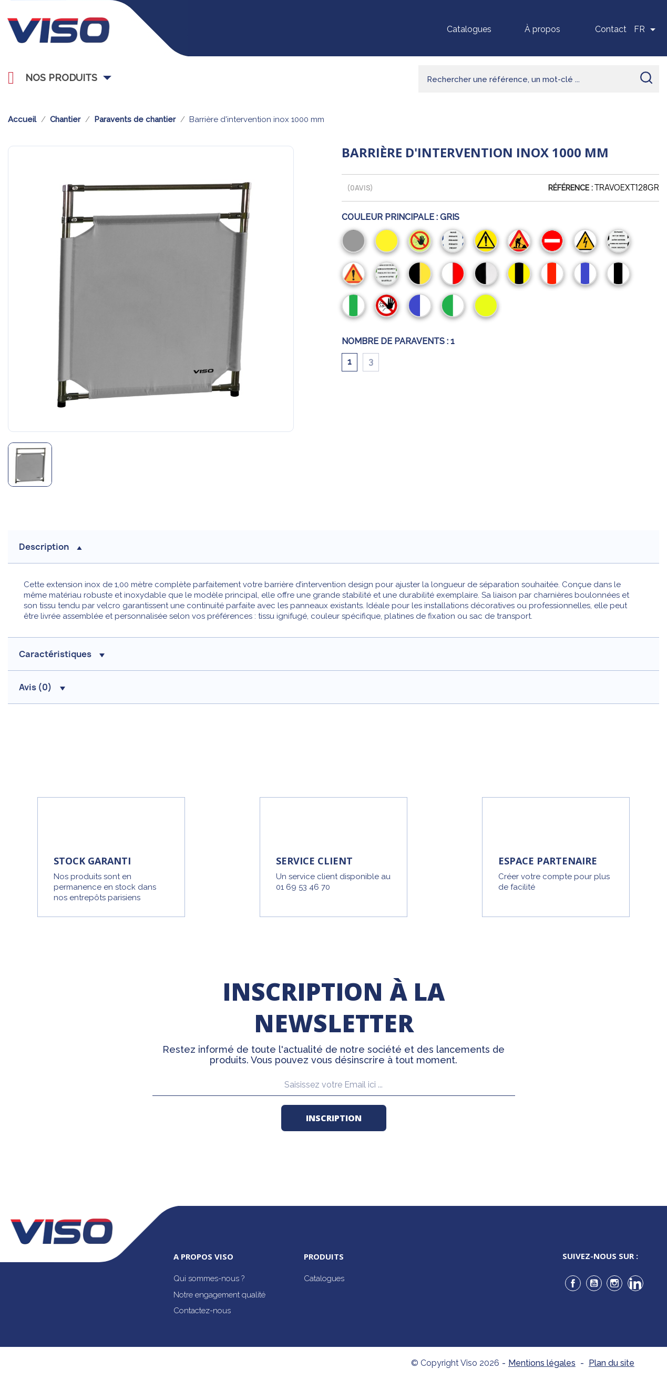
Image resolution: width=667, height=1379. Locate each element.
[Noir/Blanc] (488, 274)
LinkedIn (635, 1283)
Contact (611, 29)
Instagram (614, 1283)
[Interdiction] (422, 242)
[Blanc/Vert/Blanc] (356, 307)
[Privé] (455, 242)
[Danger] (488, 242)
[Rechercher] (538, 79)
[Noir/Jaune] (422, 274)
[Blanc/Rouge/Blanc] (554, 274)
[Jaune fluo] (488, 307)
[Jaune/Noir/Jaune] (521, 274)
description (50, 546)
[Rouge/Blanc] (455, 274)
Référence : (570, 188)
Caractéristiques (62, 654)
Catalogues (469, 29)
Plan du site (611, 1363)
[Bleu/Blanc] (422, 307)
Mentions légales (542, 1363)
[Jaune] (389, 242)
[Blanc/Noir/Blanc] (620, 274)
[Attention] (356, 274)
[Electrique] (587, 242)
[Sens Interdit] (554, 242)
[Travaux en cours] (389, 274)
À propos (542, 29)
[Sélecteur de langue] (646, 29)
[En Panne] (620, 242)
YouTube (594, 1283)
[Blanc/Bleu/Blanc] (587, 274)
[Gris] (356, 242)
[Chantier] (521, 242)
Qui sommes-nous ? (208, 1278)
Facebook (573, 1283)
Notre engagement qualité (219, 1295)
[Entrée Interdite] (389, 307)
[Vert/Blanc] (455, 307)
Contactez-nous (202, 1310)
